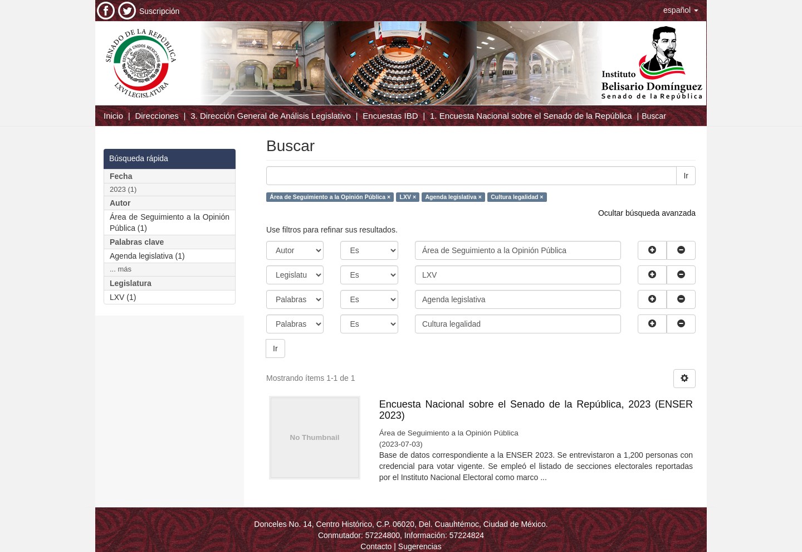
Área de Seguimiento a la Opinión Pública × (330, 196)
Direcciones (156, 115)
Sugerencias (420, 546)
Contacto (376, 546)
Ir (685, 175)
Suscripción (159, 11)
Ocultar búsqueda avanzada (647, 213)
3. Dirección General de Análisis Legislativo (270, 115)
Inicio (113, 115)
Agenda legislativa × (454, 196)
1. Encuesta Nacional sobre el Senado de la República (531, 115)
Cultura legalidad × (517, 196)
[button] (681, 10)
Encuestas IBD (390, 115)
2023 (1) (123, 189)
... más (120, 269)
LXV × (408, 196)
